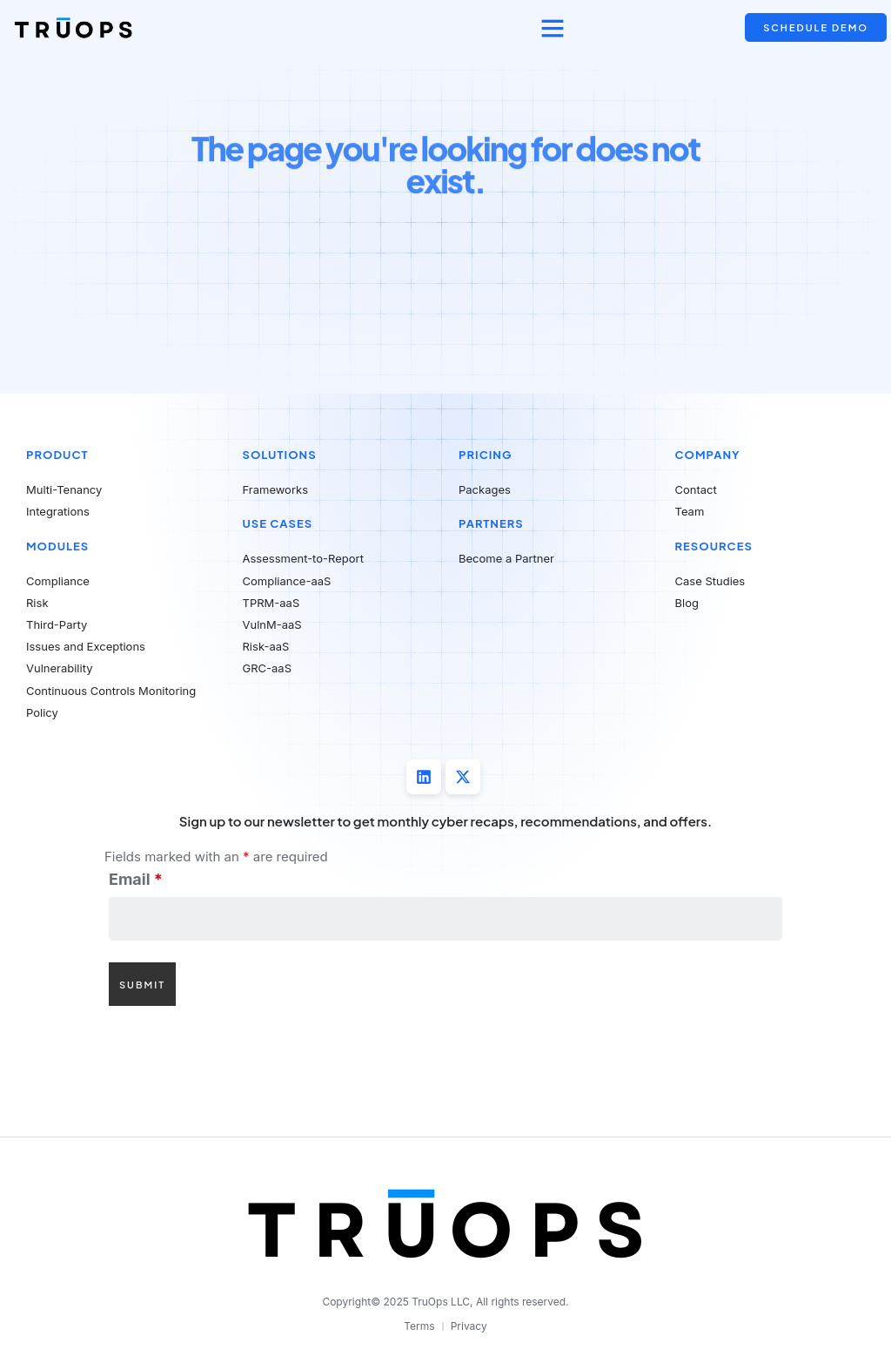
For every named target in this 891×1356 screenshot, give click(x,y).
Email (136, 879)
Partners (491, 523)
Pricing (485, 455)
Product (57, 455)
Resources (714, 546)
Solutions (280, 455)
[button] (552, 28)
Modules (57, 546)
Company (707, 455)
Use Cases (278, 523)
